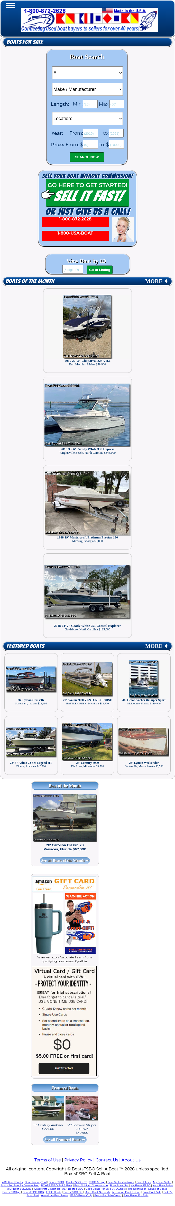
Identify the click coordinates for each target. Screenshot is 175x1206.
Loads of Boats (157, 1188)
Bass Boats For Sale (136, 1195)
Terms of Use (47, 1160)
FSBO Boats (53, 1192)
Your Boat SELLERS (19, 1188)
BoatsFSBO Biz (73, 1192)
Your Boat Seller (163, 1185)
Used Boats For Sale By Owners (106, 1188)
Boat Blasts (143, 1182)
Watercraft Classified (46, 1188)
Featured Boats (25, 646)
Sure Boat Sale (152, 1192)
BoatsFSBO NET (76, 1182)
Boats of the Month (30, 281)
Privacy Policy (78, 1160)
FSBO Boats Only (81, 1195)
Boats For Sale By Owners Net (20, 1185)
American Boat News (54, 1195)
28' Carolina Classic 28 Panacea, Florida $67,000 (64, 847)
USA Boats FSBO (72, 1188)
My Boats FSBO (140, 1185)
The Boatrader (137, 1188)
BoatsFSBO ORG (33, 1192)
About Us (131, 1160)
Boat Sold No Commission (91, 1185)
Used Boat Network (97, 1192)
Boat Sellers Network (121, 1182)
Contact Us (107, 1160)
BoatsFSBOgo (11, 1192)
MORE (157, 281)
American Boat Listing (126, 1192)
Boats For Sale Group (107, 1195)
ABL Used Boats (12, 1182)
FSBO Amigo (97, 1182)
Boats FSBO (56, 1182)
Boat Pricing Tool (36, 1182)
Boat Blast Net (119, 1185)
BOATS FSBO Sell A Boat (56, 1185)
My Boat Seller (162, 1182)
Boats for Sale (25, 42)
